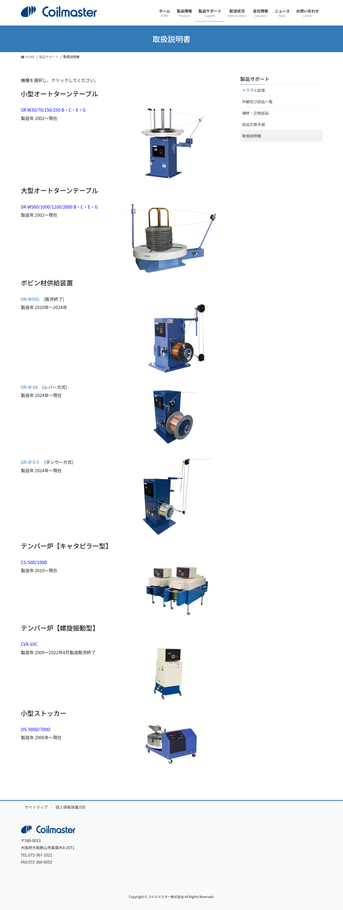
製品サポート (255, 78)
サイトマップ (36, 807)
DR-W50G (30, 299)
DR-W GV (29, 387)
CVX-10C (29, 644)
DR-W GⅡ (30, 462)
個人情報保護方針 (71, 807)
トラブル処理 (253, 90)
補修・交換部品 (255, 113)
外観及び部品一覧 (257, 101)
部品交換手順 (253, 124)
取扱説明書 (251, 135)
